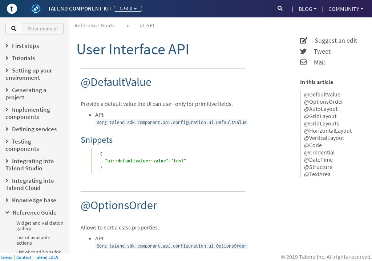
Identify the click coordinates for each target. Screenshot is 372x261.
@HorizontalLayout (328, 130)
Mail (312, 62)
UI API (147, 25)
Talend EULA (46, 257)
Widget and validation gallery (40, 226)
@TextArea (317, 174)
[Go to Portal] (12, 8)
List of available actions (33, 240)
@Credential (319, 152)
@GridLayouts (321, 123)
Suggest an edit (328, 40)
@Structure (318, 166)
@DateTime (318, 159)
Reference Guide (94, 25)
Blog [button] (307, 8)
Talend (6, 257)
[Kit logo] (36, 8)
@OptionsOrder (323, 101)
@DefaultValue (322, 94)
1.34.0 (128, 8)
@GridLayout (320, 116)
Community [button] (345, 8)
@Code (313, 145)
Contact (23, 257)
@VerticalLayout (324, 137)
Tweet (315, 51)
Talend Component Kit (80, 8)
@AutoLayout (320, 108)
